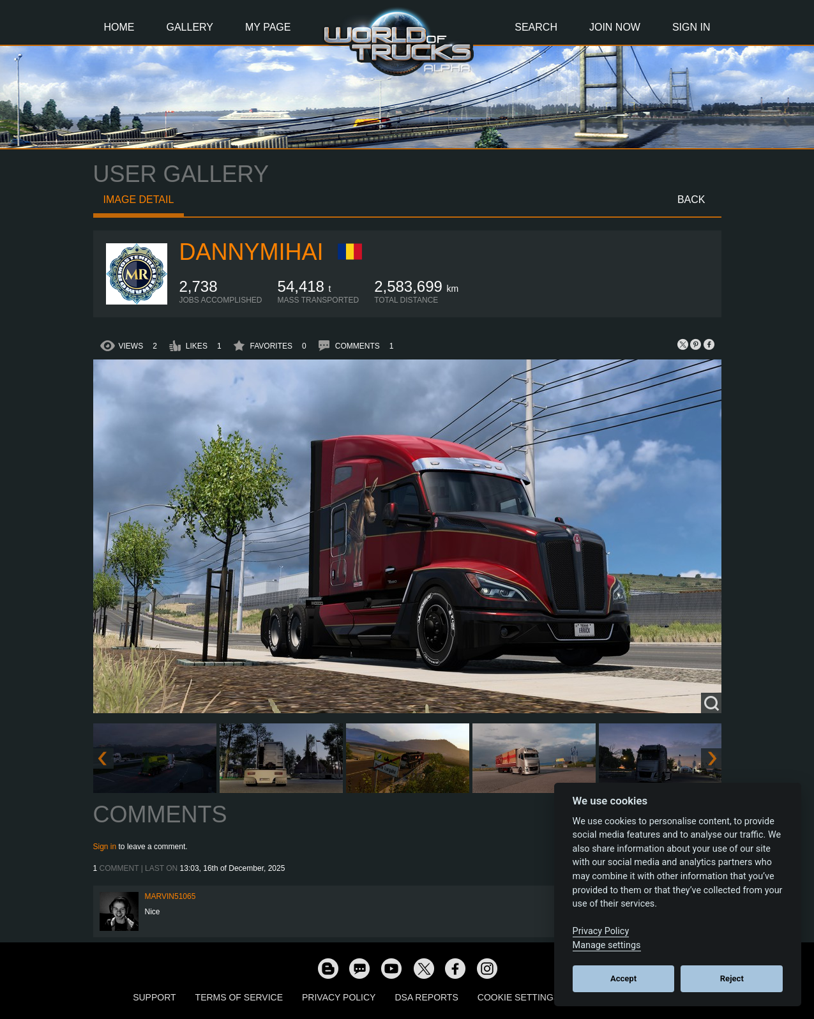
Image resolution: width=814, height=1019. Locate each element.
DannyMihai (251, 252)
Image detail (138, 199)
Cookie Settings (518, 997)
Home (119, 27)
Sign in (105, 846)
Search (536, 27)
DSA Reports (426, 997)
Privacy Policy (338, 997)
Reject (732, 978)
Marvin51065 (170, 896)
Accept (623, 978)
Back (691, 199)
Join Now (614, 27)
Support (154, 997)
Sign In (691, 27)
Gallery (190, 27)
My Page (267, 27)
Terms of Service (239, 997)
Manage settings (607, 945)
